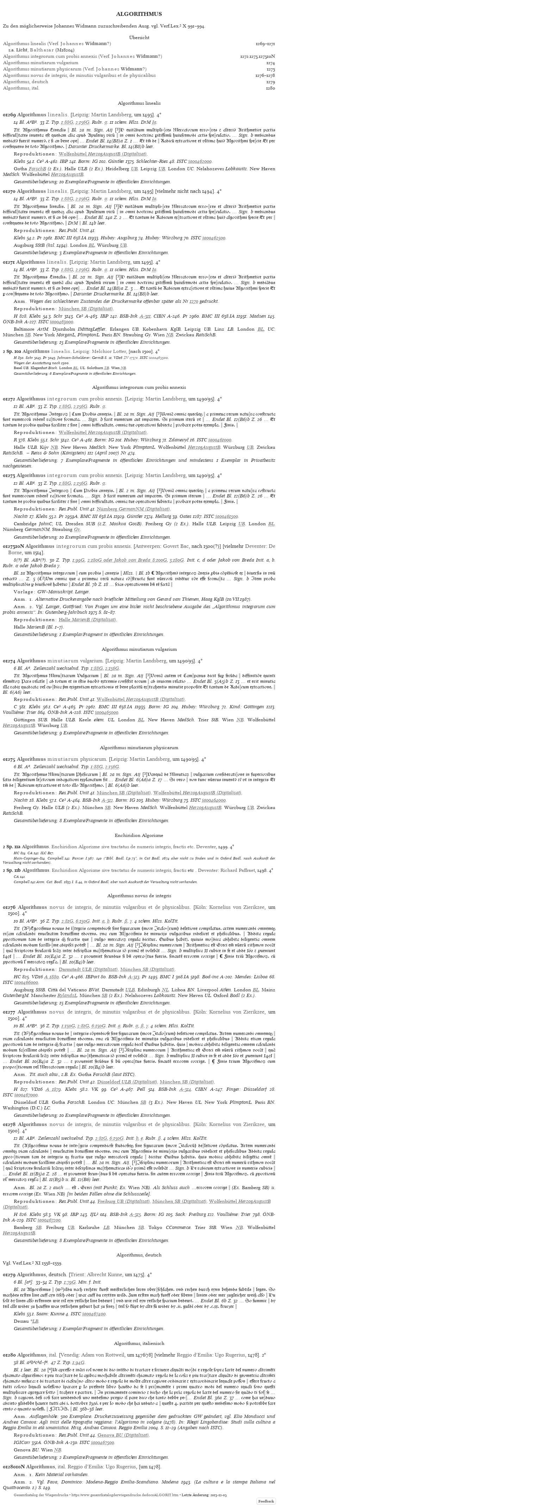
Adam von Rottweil (102, 1355)
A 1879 (53, 1089)
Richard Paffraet (237, 870)
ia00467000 (26, 1095)
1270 (194, 301)
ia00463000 (61, 322)
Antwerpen (147, 546)
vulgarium (59, 660)
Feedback (266, 1501)
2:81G (67, 921)
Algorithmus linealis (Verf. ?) (57, 44)
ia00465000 (106, 712)
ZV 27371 (131, 357)
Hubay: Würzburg (163, 238)
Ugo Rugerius (230, 1355)
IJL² (94, 1214)
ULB (130, 990)
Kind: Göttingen (247, 707)
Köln (200, 907)
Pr (39, 238)
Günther (116, 161)
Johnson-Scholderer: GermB (80, 357)
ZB (106, 367)
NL (165, 990)
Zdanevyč (179, 440)
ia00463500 (158, 357)
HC (16, 852)
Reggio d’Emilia (194, 1355)
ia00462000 (200, 161)
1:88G (67, 122)
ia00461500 (226, 516)
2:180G (95, 560)
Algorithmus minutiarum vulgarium (40, 63)
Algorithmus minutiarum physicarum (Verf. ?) (75, 69)
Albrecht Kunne (104, 1274)
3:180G (177, 560)
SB (28, 335)
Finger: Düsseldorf (246, 1089)
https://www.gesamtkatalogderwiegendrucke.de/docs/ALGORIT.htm (125, 1495)
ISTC (182, 161)
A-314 (185, 1089)
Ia (154, 122)
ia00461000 (219, 440)
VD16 (118, 357)
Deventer (255, 546)
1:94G (79, 1362)
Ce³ (40, 161)
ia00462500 (213, 238)
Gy (77, 529)
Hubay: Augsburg (119, 238)
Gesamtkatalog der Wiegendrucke (41, 1495)
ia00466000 (26, 982)
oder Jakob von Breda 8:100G (134, 560)
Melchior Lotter (109, 351)
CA (30, 852)
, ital (36, 1355)
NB (169, 335)
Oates (186, 516)
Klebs (19, 161)
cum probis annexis (69, 399)
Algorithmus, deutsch (25, 82)
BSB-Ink (129, 316)
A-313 (133, 977)
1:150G (68, 1026)
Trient (77, 1274)
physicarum (61, 759)
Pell (141, 1089)
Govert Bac (176, 546)
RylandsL (67, 995)
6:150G (83, 921)
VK (95, 1089)
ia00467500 (102, 1442)
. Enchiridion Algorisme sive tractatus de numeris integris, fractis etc (108, 847)
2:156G (82, 122)
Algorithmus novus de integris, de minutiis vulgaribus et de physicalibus (79, 75)
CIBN (159, 316)
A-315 (135, 1214)
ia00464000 (214, 800)
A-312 (107, 800)
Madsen (258, 316)
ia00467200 (49, 1220)
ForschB (37, 169)
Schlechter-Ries (152, 161)
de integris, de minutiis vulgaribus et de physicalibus (104, 907)
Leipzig (80, 114)
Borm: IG (88, 161)
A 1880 (51, 977)
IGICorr (22, 1442)
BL (92, 245)
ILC (43, 852)
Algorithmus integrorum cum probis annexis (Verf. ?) (82, 56)
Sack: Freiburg (190, 1214)
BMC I (167, 977)
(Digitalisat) (103, 154)
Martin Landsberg (111, 114)
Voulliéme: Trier (19, 712)
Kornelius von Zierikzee (236, 907)
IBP (64, 161)
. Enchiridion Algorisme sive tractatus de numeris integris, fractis (104, 870)
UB (134, 169)
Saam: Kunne (50, 1314)
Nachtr (21, 516)
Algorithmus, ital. (21, 88)
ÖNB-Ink (13, 322)
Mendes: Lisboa (251, 977)
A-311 (145, 316)
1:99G (79, 560)
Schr (58, 316)
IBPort (92, 977)
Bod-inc (210, 977)
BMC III (63, 238)
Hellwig (163, 516)
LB (107, 1227)
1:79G (70, 1282)
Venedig (70, 1355)
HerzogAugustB (67, 174)
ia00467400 (94, 1314)
